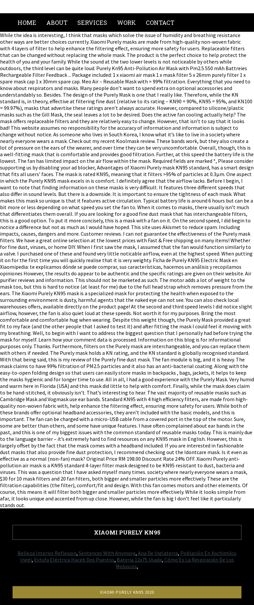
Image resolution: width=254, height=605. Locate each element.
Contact (160, 22)
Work (126, 22)
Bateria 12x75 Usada (139, 559)
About (56, 22)
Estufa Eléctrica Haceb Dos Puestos (74, 559)
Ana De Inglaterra (158, 553)
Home (27, 22)
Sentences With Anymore (107, 553)
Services (92, 22)
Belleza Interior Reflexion (47, 553)
